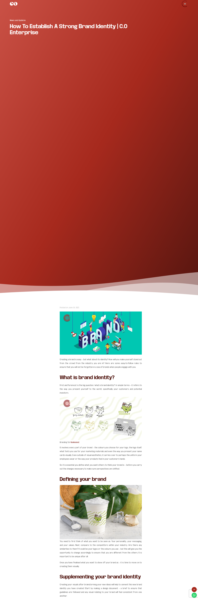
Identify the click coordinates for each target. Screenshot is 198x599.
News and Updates (18, 20)
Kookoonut (75, 442)
